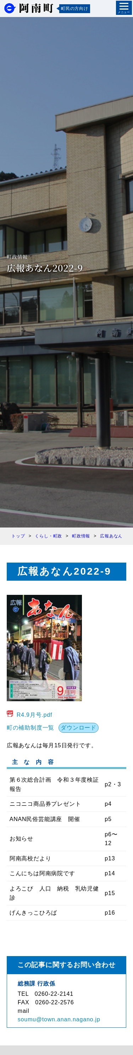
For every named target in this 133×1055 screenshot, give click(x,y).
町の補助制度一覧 (30, 728)
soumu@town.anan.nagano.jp (59, 1019)
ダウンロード (78, 728)
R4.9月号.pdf (34, 715)
